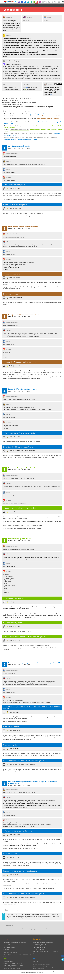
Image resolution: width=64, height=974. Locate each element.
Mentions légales (8, 958)
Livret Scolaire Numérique (40, 940)
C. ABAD (46, 16)
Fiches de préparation (39, 944)
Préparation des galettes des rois (19, 126)
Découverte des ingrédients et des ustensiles (22, 122)
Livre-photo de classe (38, 946)
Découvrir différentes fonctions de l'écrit (21, 118)
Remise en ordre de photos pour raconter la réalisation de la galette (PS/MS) (31, 130)
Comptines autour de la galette (19, 110)
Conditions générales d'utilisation (13, 960)
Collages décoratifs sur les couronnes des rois (23, 114)
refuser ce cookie (39, 972)
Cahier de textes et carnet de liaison (43, 939)
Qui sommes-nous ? (9, 944)
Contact (6, 942)
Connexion (35, 958)
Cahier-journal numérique (40, 942)
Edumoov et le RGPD (9, 963)
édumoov (6, 946)
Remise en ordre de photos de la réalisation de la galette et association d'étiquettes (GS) (34, 134)
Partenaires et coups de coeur (41, 968)
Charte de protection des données (13, 961)
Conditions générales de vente (12, 965)
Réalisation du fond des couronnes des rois (22, 112)
